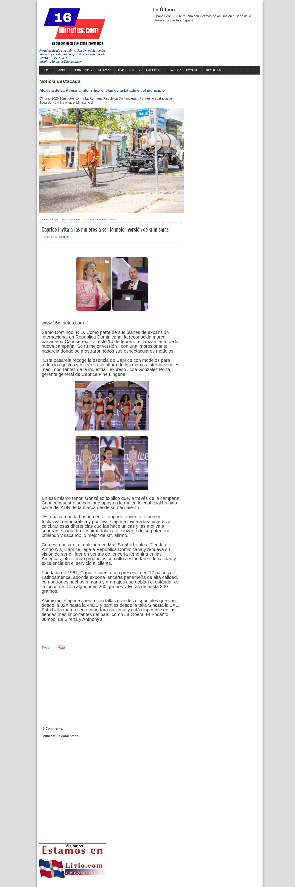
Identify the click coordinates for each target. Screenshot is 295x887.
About (63, 70)
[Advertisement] (77, 684)
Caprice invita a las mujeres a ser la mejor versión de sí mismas (105, 229)
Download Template (183, 70)
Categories (127, 70)
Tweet (46, 647)
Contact (82, 70)
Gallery (153, 70)
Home (47, 70)
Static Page (215, 70)
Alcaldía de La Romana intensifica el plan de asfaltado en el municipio (102, 90)
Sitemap (104, 70)
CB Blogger (62, 237)
